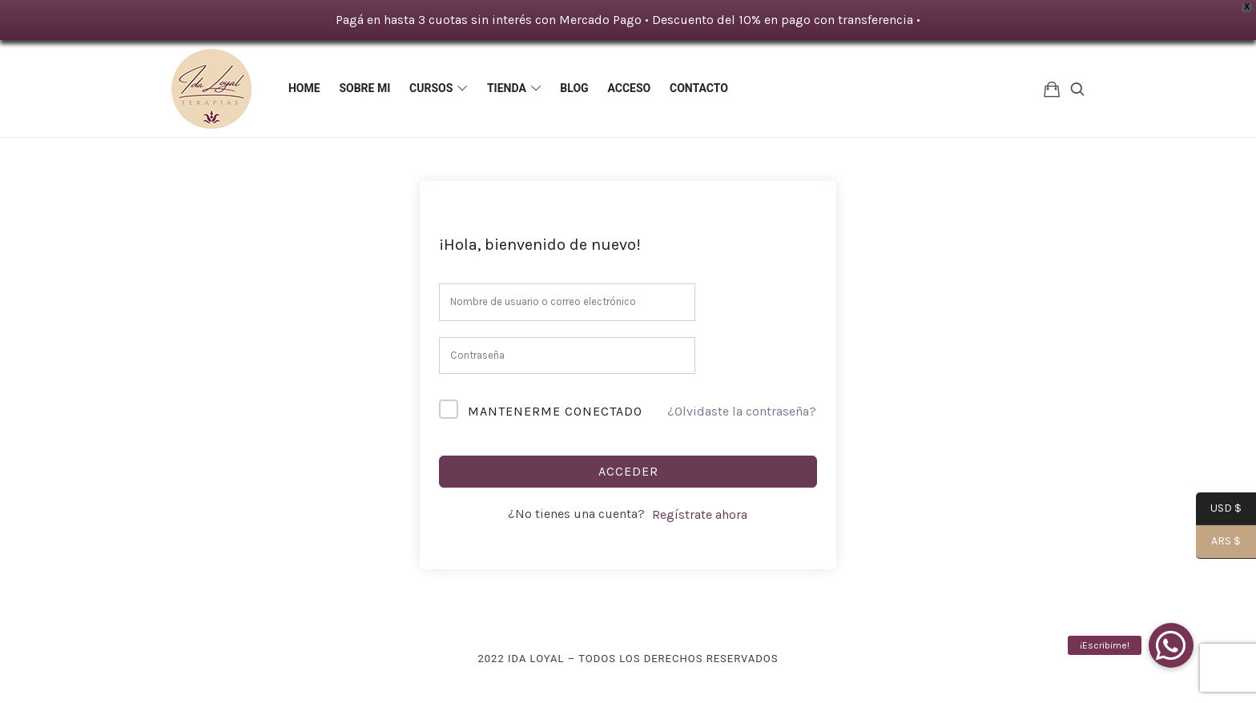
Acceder (628, 471)
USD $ (1219, 509)
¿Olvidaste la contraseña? (741, 411)
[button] (1171, 645)
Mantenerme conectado (555, 411)
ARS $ (1218, 543)
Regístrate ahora (699, 514)
